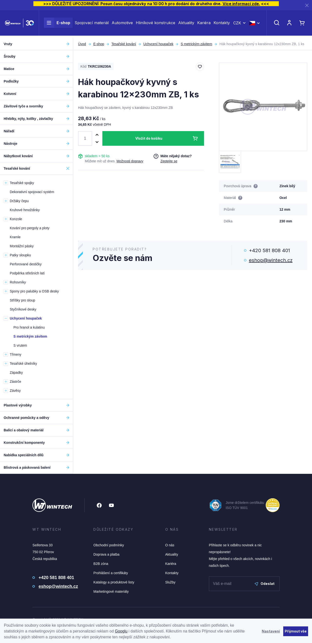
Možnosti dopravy (130, 161)
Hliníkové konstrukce (155, 23)
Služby (170, 582)
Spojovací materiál (92, 23)
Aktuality (186, 23)
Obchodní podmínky (108, 545)
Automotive (122, 23)
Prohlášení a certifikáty (110, 573)
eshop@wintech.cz (270, 260)
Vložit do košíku (148, 138)
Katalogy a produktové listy (113, 582)
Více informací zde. (241, 3)
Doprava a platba (106, 554)
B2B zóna (100, 564)
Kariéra (204, 23)
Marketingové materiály (111, 591)
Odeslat (264, 583)
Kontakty (222, 23)
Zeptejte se (168, 161)
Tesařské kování (123, 44)
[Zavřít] (307, 5)
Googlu (121, 631)
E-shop (57, 24)
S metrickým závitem (196, 44)
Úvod (82, 44)
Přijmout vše (296, 631)
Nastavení (271, 631)
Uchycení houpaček (158, 44)
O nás (169, 545)
